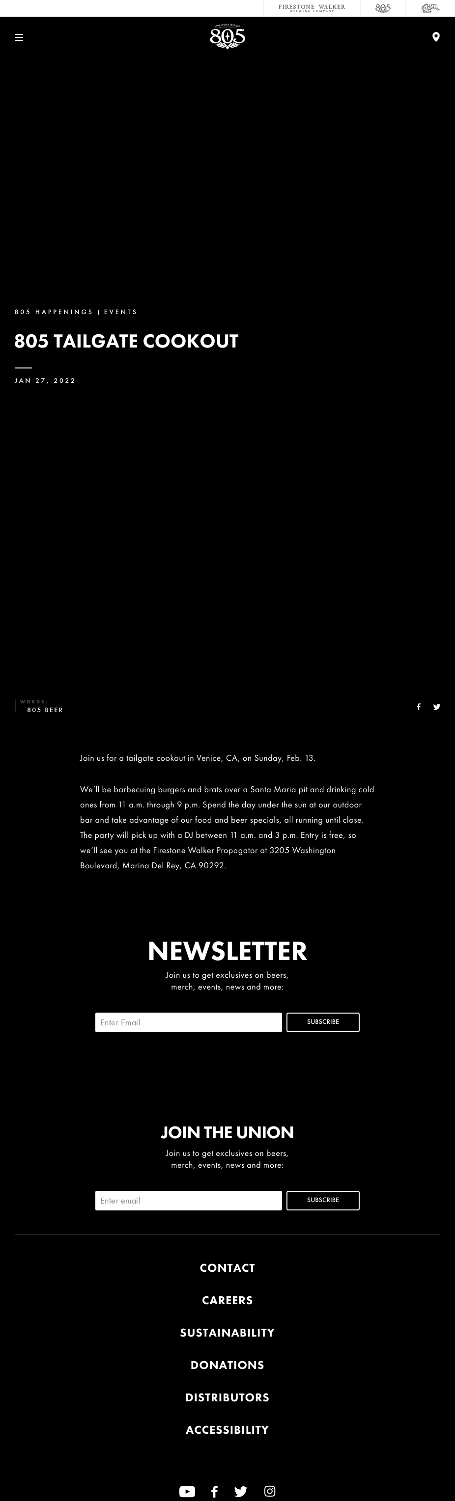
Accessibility (227, 1430)
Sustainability (227, 1332)
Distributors (227, 1397)
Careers (227, 1300)
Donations (227, 1365)
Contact (228, 1268)
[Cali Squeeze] (430, 8)
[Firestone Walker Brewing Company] (312, 8)
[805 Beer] (383, 8)
